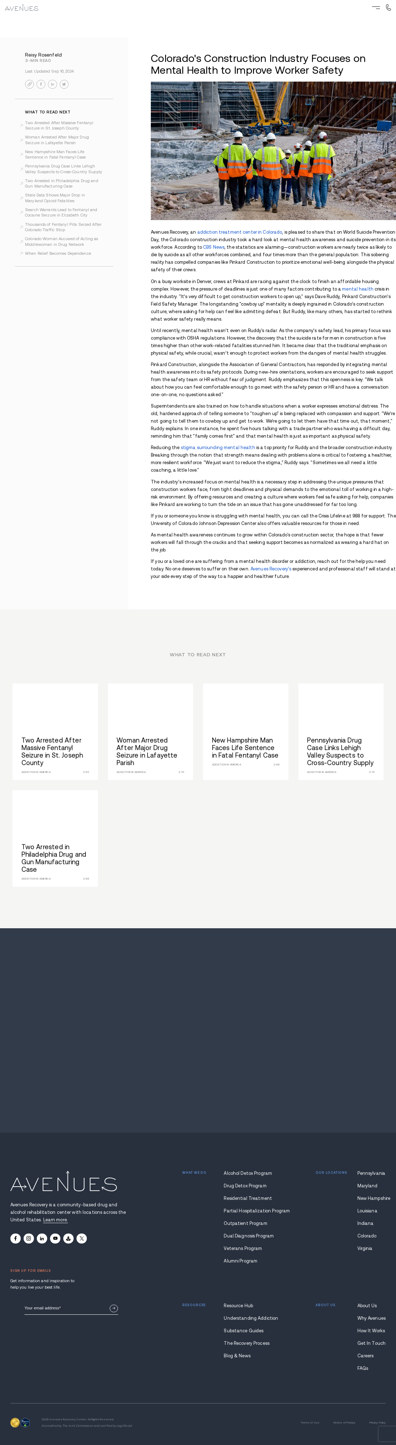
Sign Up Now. (114, 1308)
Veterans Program (243, 1248)
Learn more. (55, 1219)
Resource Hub (238, 1305)
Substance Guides (243, 1330)
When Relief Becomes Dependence (58, 253)
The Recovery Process (246, 1343)
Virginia (365, 1248)
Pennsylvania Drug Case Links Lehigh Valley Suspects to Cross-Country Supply (63, 169)
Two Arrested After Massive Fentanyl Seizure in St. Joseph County (59, 125)
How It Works (371, 1330)
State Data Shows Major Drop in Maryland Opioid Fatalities (55, 198)
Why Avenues (371, 1318)
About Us (367, 1305)
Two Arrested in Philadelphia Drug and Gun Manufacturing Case (61, 183)
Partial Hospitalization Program (249, 1210)
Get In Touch (371, 1343)
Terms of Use (310, 1422)
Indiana (365, 1223)
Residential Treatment (248, 1198)
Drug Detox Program (245, 1185)
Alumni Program (240, 1261)
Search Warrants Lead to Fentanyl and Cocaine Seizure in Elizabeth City (61, 212)
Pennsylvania (371, 1173)
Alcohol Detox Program (248, 1173)
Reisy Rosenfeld (43, 55)
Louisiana (367, 1210)
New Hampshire (371, 1198)
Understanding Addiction (249, 1318)
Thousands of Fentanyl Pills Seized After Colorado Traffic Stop (63, 227)
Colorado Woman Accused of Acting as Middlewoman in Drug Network (61, 241)
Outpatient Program (245, 1223)
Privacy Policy (378, 1422)
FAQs (362, 1368)
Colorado (367, 1236)
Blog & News (237, 1355)
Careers (365, 1355)
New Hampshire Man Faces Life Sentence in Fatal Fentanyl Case (55, 154)
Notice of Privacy (344, 1422)
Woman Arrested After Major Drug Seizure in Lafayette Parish (57, 140)
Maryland (367, 1185)
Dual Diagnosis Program (249, 1236)
